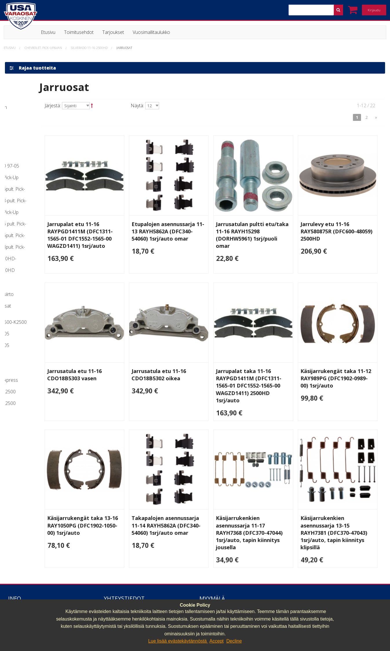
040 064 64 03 (118, 597)
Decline (234, 641)
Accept (216, 641)
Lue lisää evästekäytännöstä (178, 641)
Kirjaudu (374, 10)
